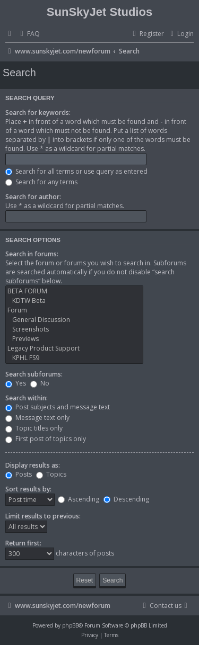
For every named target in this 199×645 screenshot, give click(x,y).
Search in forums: (31, 253)
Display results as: (32, 465)
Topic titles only (34, 428)
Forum (74, 310)
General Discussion (74, 320)
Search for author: (33, 196)
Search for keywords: (38, 112)
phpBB (70, 625)
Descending (126, 499)
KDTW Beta (74, 301)
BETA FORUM (74, 291)
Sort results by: (28, 489)
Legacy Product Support (74, 348)
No (39, 383)
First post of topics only (45, 438)
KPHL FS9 (74, 358)
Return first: (23, 543)
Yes (15, 383)
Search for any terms (41, 181)
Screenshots (74, 329)
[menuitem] (29, 34)
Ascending (78, 499)
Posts (18, 474)
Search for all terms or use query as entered (76, 171)
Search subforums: (34, 374)
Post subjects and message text (57, 406)
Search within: (26, 397)
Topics (51, 474)
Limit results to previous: (43, 516)
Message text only (37, 417)
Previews (74, 339)
